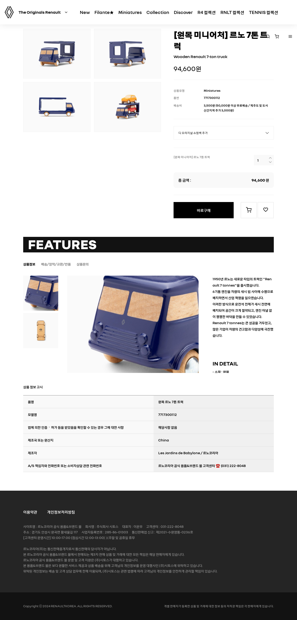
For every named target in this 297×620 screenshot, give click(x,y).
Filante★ (104, 12)
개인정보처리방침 (61, 511)
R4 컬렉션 (206, 12)
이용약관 (30, 511)
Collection (157, 12)
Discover (183, 12)
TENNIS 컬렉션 (263, 12)
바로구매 (204, 210)
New (85, 12)
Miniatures (130, 12)
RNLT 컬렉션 (232, 12)
